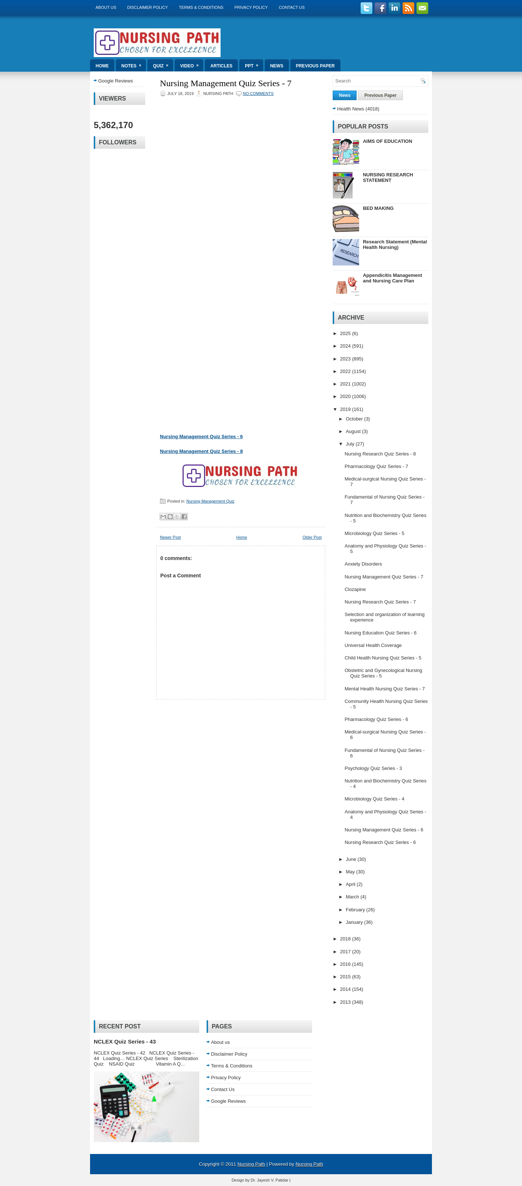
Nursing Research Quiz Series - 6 (380, 842)
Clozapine (355, 589)
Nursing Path (251, 1164)
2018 (346, 939)
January (355, 922)
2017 (346, 951)
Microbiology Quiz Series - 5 (374, 533)
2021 (346, 384)
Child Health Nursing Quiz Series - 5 (382, 658)
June (352, 859)
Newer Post (170, 537)
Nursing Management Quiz (210, 501)
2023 (346, 359)
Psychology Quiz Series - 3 (373, 768)
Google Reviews (115, 81)
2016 (346, 964)
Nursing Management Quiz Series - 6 (201, 436)
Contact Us (292, 7)
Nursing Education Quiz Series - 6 (380, 633)
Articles (221, 65)
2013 (346, 1002)
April (351, 884)
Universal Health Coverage (372, 645)
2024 (346, 346)
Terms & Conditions (201, 7)
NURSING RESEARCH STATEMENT (388, 177)
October (355, 419)
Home (102, 65)
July (351, 444)
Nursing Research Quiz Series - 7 (380, 602)
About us (106, 7)
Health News (350, 109)
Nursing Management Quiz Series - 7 (226, 83)
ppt (254, 63)
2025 (346, 333)
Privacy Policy (251, 7)
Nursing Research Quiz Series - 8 (380, 454)
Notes (133, 63)
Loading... (233, 262)
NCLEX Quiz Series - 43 (125, 1041)
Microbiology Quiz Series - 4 (374, 799)
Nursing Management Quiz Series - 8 (201, 451)
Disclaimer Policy (147, 7)
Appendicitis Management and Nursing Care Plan (392, 278)
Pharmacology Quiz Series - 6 (376, 719)
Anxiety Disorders (363, 564)
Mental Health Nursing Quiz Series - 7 (384, 688)
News (276, 65)
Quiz (163, 63)
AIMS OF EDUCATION (387, 141)
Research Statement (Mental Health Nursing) (395, 244)
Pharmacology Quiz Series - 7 (376, 466)
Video (191, 63)
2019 (346, 409)
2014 (346, 989)
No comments (258, 93)
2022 (346, 371)
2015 (346, 976)
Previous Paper (315, 65)
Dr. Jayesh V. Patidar (269, 1180)
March (353, 897)
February (356, 909)
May (351, 871)
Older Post (312, 537)
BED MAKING (378, 208)
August (354, 431)
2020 (346, 396)
